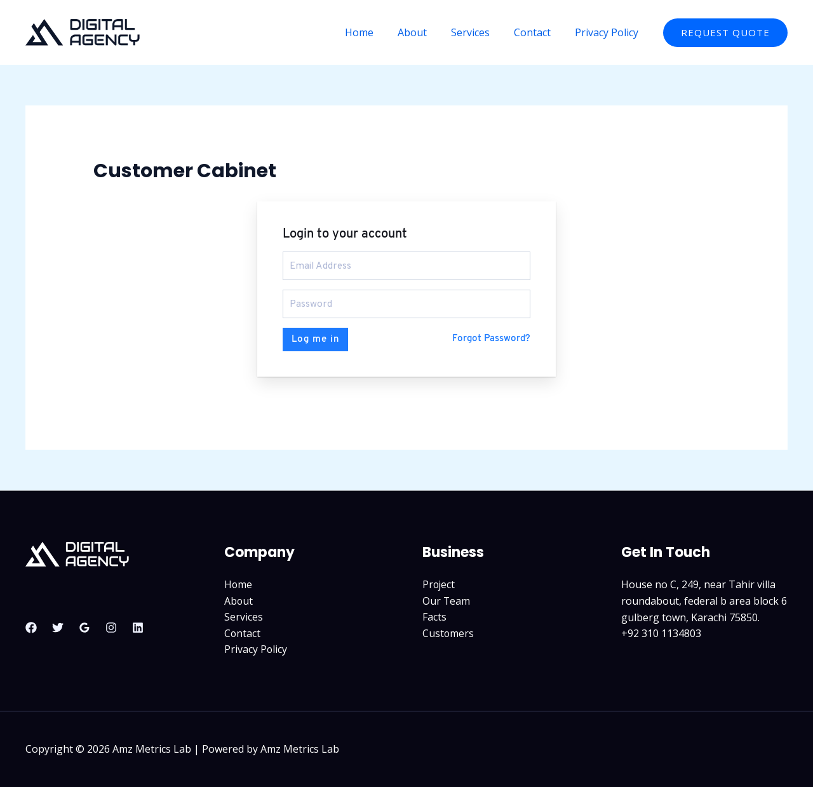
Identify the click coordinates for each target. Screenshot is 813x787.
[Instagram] (111, 626)
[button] (725, 32)
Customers (448, 633)
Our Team (446, 600)
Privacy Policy (608, 32)
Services (479, 32)
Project (439, 584)
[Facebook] (31, 626)
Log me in (315, 338)
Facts (434, 617)
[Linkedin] (138, 626)
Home (376, 32)
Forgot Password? (491, 338)
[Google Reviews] (84, 626)
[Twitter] (58, 626)
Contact (538, 32)
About (425, 32)
